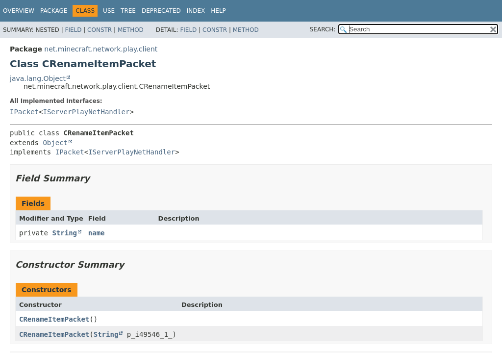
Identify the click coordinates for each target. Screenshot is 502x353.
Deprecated (161, 10)
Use (109, 10)
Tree (128, 10)
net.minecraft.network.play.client (100, 49)
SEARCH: (323, 29)
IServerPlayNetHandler (86, 112)
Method (131, 29)
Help (218, 10)
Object (55, 143)
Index (196, 10)
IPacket (24, 112)
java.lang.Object (38, 78)
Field (73, 29)
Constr (99, 29)
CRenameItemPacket (54, 319)
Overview (18, 10)
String (64, 233)
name (96, 233)
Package (53, 10)
